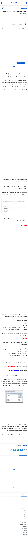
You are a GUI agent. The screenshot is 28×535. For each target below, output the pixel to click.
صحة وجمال (23, 522)
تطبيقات (24, 514)
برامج (25, 510)
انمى (25, 505)
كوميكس (24, 532)
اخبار (25, 497)
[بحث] (1, 3)
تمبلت (25, 518)
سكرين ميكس (14, 2)
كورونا (25, 530)
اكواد (25, 503)
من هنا (19, 181)
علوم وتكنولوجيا (23, 524)
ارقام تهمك (24, 499)
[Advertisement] (15, 18)
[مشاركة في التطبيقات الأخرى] (11, 450)
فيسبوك (24, 526)
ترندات (24, 512)
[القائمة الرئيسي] (26, 3)
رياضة (25, 520)
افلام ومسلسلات (23, 501)
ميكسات (24, 534)
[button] (21, 450)
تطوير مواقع (24, 8)
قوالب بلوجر (23, 528)
